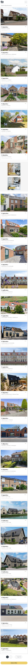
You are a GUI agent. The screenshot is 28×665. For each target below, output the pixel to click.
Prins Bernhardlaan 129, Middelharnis (8, 599)
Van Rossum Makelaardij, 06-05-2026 (6, 524)
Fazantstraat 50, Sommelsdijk (7, 266)
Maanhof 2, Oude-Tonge (6, 522)
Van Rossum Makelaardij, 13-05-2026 (6, 158)
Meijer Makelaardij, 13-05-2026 (5, 107)
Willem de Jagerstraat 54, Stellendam (8, 54)
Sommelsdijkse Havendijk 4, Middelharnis (9, 317)
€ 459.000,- (5, 367)
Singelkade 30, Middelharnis (7, 368)
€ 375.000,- (4, 264)
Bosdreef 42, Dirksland (5, 105)
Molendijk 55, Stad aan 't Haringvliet (8, 445)
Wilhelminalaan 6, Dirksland (7, 419)
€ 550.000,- (4, 623)
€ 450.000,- (5, 213)
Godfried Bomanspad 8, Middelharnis (8, 215)
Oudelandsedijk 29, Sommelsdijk (7, 343)
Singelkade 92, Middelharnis (7, 291)
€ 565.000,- (4, 104)
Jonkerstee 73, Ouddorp (6, 131)
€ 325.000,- (4, 53)
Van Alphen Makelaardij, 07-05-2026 (6, 370)
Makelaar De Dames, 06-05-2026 (6, 447)
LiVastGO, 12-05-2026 (4, 216)
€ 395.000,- (4, 418)
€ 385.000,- (4, 444)
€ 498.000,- (5, 290)
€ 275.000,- (4, 469)
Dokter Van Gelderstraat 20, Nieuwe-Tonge (9, 394)
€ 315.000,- (4, 155)
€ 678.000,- (5, 521)
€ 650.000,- (5, 341)
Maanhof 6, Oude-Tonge (6, 573)
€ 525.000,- (4, 27)
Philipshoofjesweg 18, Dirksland (7, 240)
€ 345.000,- (4, 239)
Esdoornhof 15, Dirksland (6, 156)
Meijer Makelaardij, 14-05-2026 (5, 30)
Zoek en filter (14, 663)
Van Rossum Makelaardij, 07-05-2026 (6, 421)
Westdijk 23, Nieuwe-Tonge (6, 624)
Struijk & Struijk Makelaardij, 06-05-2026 (7, 498)
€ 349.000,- (5, 78)
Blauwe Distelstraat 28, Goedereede (8, 471)
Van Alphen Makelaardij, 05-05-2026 (6, 626)
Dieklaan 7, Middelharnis (6, 650)
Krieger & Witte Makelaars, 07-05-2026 (7, 344)
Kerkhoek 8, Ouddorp (5, 28)
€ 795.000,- (4, 393)
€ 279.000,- (4, 129)
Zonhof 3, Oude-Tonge (5, 496)
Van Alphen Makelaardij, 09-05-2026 (6, 293)
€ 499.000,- (5, 316)
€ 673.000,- (4, 546)
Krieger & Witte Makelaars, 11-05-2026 (6, 242)
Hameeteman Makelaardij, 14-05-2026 (6, 81)
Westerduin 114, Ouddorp (6, 80)
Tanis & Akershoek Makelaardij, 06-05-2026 (7, 472)
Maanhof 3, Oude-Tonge (6, 548)
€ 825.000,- (5, 597)
